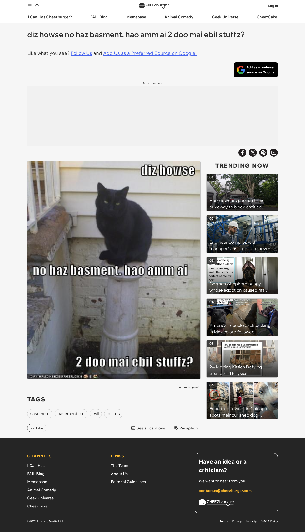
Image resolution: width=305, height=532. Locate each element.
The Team (119, 465)
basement (40, 413)
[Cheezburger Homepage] (236, 503)
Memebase (37, 481)
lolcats (113, 413)
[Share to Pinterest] (263, 153)
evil (95, 413)
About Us (119, 473)
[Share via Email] (274, 153)
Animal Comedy (41, 489)
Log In (273, 6)
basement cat (71, 413)
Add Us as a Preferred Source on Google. (150, 53)
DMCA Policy (269, 521)
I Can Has (36, 465)
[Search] (37, 5)
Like (36, 428)
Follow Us (81, 53)
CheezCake (37, 506)
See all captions (148, 428)
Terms (224, 521)
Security (251, 521)
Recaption (186, 428)
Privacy (237, 521)
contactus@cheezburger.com (225, 490)
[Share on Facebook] (242, 153)
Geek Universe (40, 498)
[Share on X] (253, 153)
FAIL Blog (36, 473)
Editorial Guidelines (128, 481)
